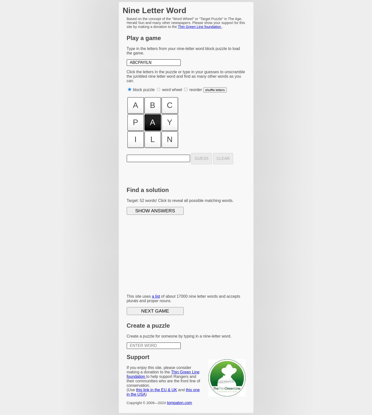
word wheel (172, 90)
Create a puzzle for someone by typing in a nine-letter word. (179, 336)
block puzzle (144, 90)
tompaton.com (179, 403)
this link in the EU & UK (156, 390)
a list (156, 296)
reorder (195, 90)
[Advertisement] (186, 255)
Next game (155, 311)
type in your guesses (201, 72)
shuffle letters (215, 90)
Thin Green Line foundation (200, 27)
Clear (223, 158)
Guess (201, 158)
